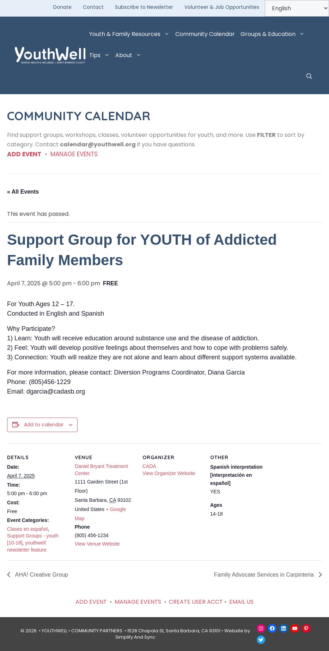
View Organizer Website (168, 473)
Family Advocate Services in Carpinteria (264, 575)
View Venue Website (97, 544)
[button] (309, 76)
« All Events (23, 192)
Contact (93, 7)
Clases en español (27, 529)
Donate (62, 7)
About (129, 55)
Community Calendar (205, 34)
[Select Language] (297, 8)
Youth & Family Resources (130, 34)
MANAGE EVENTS (74, 154)
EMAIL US (241, 602)
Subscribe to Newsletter (144, 7)
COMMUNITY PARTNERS (96, 630)
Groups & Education (273, 34)
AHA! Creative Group (41, 575)
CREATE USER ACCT (196, 602)
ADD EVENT (24, 154)
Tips (100, 55)
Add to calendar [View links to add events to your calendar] (43, 424)
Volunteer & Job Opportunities (221, 7)
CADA (149, 466)
